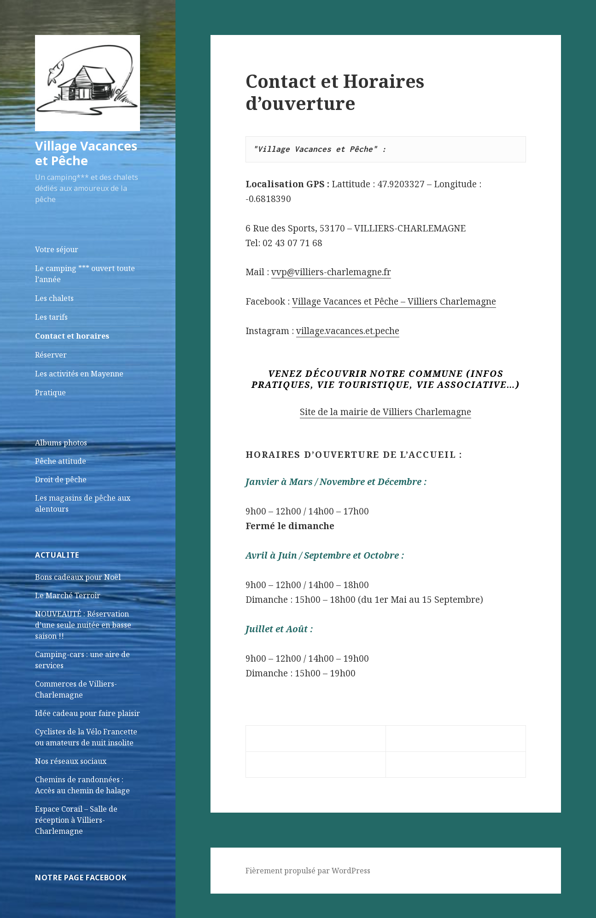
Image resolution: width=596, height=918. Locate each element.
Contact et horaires (72, 336)
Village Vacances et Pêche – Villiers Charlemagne (394, 301)
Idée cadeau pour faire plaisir (87, 713)
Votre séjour (56, 249)
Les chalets (54, 298)
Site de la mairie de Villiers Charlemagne (385, 412)
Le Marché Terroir (67, 595)
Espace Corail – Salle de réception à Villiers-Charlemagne (76, 820)
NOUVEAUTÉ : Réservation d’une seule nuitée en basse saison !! (83, 625)
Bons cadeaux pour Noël (78, 577)
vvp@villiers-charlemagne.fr (331, 272)
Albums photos (61, 443)
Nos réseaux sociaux (70, 761)
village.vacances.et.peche (347, 331)
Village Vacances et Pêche (86, 153)
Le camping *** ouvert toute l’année (85, 273)
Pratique (50, 392)
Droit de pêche (61, 479)
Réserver (51, 355)
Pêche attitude (60, 461)
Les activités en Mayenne (79, 374)
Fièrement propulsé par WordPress (307, 871)
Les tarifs (51, 317)
